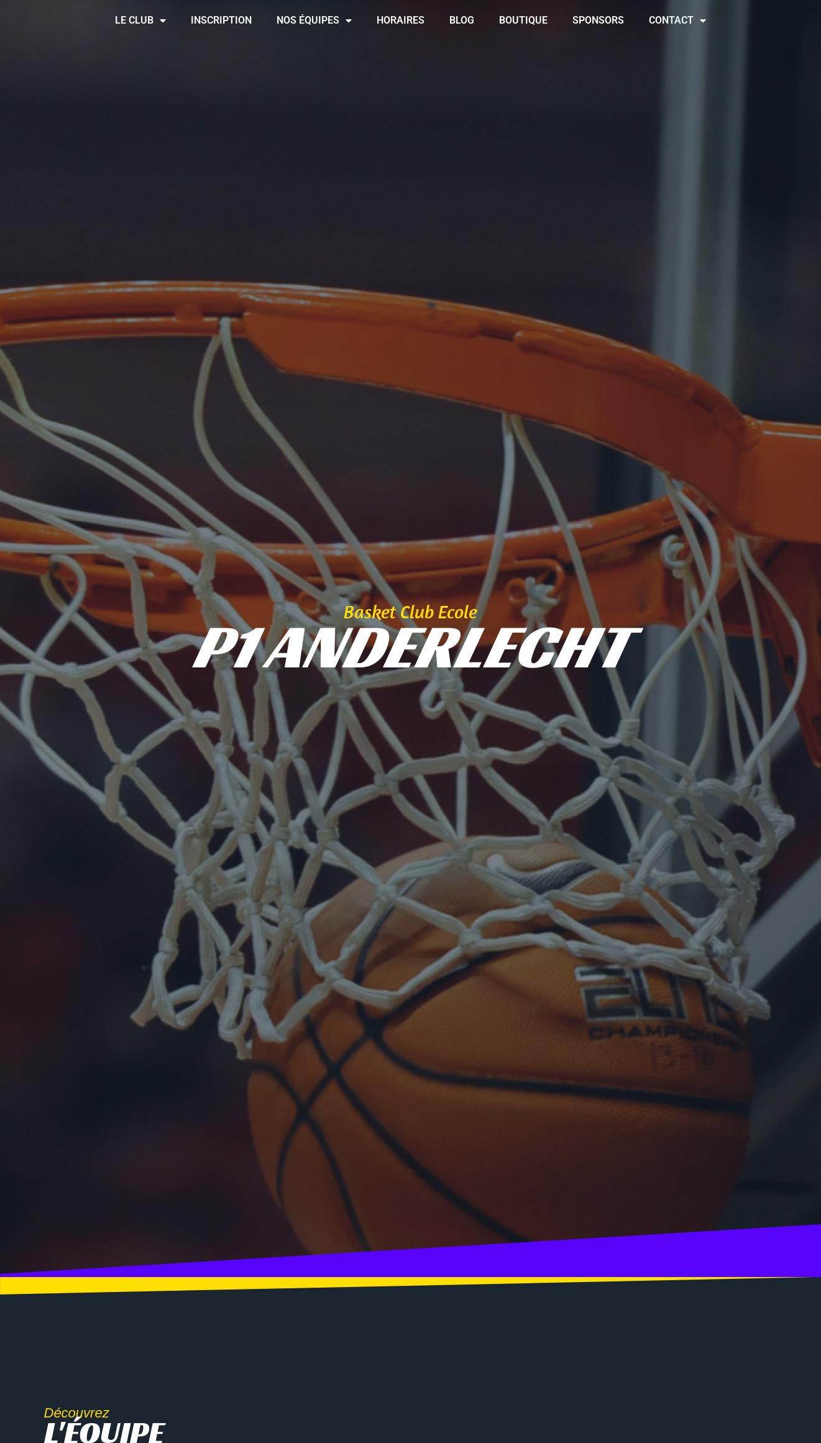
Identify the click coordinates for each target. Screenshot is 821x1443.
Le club (140, 20)
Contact (677, 20)
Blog (461, 20)
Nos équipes (314, 20)
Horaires (400, 20)
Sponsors (598, 20)
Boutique (523, 20)
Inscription (221, 20)
